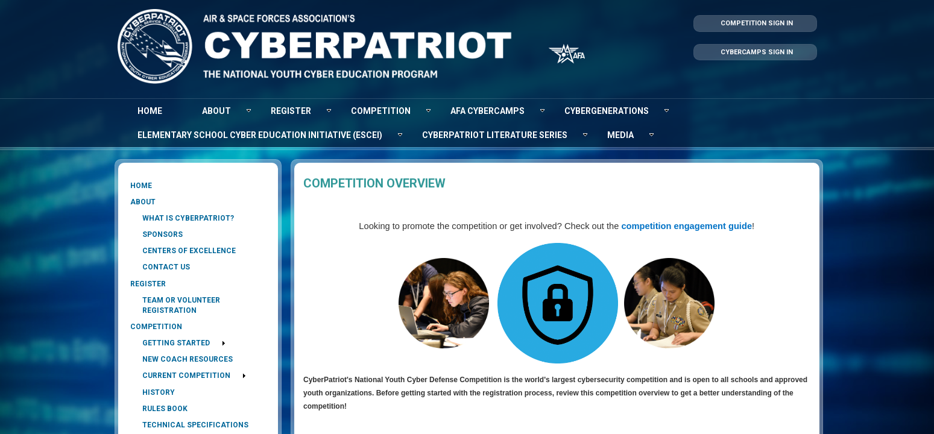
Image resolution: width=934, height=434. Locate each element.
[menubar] (467, 123)
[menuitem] (150, 111)
